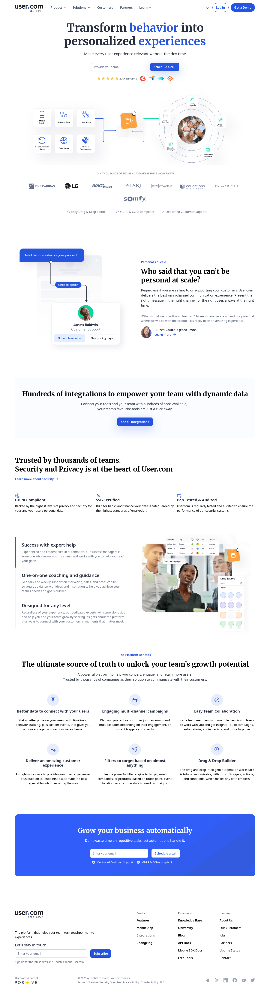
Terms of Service (88, 982)
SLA (162, 982)
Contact (225, 958)
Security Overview (110, 982)
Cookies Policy (149, 982)
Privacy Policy (131, 982)
